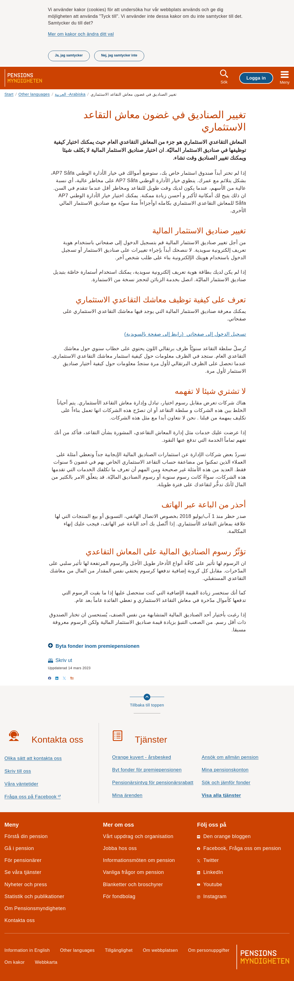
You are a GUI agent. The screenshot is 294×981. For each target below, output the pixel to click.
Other (34, 94)
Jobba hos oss (120, 848)
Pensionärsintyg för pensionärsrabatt (152, 782)
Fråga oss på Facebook (42, 798)
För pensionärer (22, 860)
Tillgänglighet (119, 950)
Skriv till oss (17, 771)
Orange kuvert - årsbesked (141, 757)
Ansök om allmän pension (230, 757)
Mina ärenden (127, 795)
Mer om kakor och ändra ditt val (81, 33)
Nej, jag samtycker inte (119, 55)
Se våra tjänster (22, 872)
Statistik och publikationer (34, 896)
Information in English (27, 950)
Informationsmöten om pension (139, 860)
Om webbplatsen (160, 950)
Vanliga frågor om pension (133, 872)
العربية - (70, 94)
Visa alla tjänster (221, 795)
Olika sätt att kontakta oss (33, 758)
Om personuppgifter (209, 950)
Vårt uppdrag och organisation (138, 836)
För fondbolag (119, 896)
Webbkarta (46, 962)
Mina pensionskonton (225, 769)
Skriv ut (64, 660)
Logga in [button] (256, 77)
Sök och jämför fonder (226, 782)
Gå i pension (19, 848)
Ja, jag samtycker (69, 55)
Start (9, 94)
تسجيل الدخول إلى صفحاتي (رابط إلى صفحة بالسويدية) (185, 334)
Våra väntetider (21, 784)
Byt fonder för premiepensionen (147, 769)
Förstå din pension (26, 836)
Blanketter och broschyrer (133, 884)
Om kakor (14, 962)
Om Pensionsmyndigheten (35, 908)
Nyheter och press (25, 884)
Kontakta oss (19, 920)
